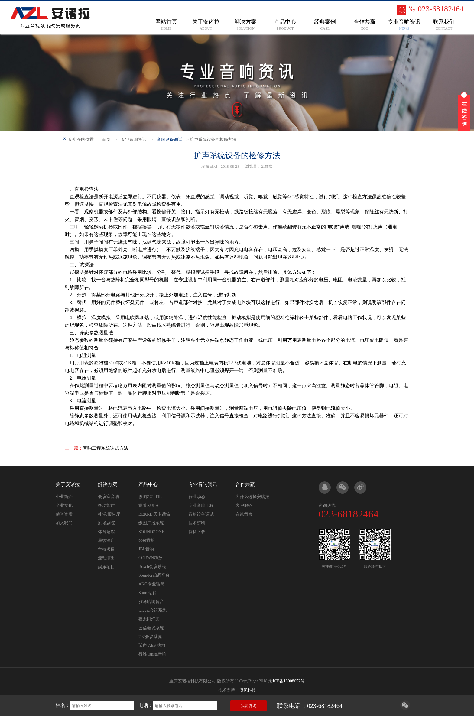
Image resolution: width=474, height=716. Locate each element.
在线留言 (243, 514)
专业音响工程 (201, 505)
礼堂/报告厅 (109, 514)
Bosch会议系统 (152, 566)
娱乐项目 (106, 567)
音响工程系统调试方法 (105, 448)
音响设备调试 (169, 139)
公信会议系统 (151, 628)
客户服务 (243, 505)
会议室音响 (108, 496)
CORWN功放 (150, 558)
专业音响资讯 (133, 139)
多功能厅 (106, 505)
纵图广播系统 (151, 523)
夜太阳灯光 (149, 619)
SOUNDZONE (151, 532)
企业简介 (64, 496)
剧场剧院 (106, 523)
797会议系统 (150, 636)
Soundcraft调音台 (154, 575)
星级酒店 (106, 540)
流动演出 (106, 558)
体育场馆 (106, 532)
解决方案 (107, 484)
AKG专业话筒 (151, 584)
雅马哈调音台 (151, 601)
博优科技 (247, 690)
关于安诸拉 (68, 484)
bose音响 (146, 540)
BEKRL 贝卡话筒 (154, 514)
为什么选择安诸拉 (252, 496)
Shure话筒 (147, 593)
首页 (106, 139)
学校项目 (106, 549)
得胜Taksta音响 (152, 654)
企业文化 (64, 505)
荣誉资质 (64, 514)
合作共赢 (245, 484)
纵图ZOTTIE (150, 496)
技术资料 (196, 523)
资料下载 (196, 532)
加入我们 (64, 523)
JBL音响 (146, 549)
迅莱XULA (148, 505)
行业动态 (196, 496)
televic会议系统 (152, 610)
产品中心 (148, 484)
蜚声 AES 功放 (151, 645)
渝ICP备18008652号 (286, 681)
